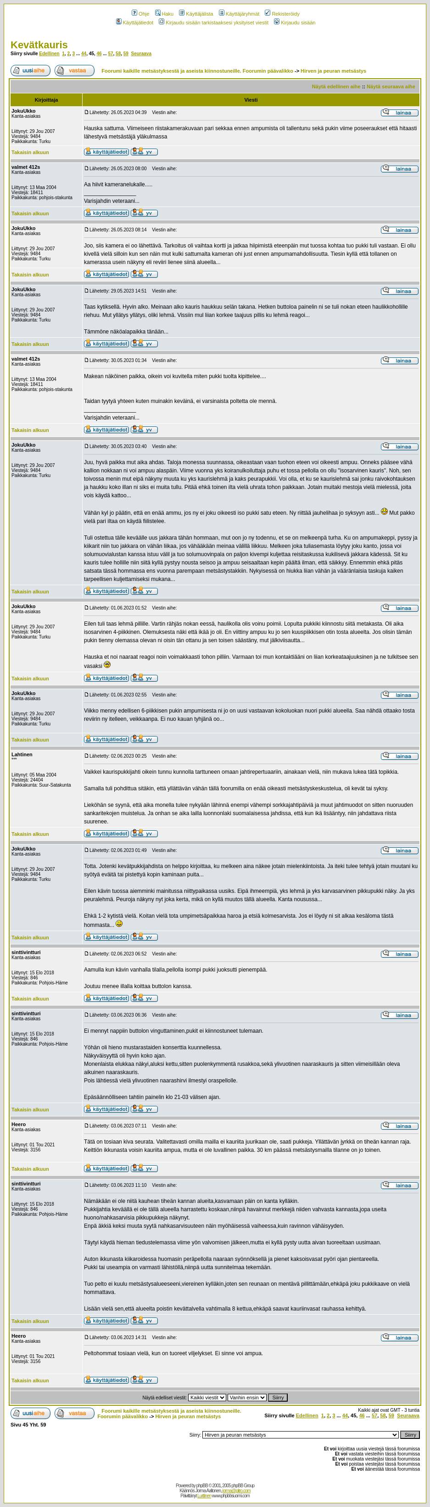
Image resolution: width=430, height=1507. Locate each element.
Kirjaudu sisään (294, 22)
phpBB (202, 1485)
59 (125, 53)
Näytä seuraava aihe (391, 86)
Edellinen (49, 53)
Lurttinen (204, 1495)
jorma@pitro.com (237, 1490)
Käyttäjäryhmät (239, 14)
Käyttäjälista (196, 14)
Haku (164, 14)
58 (118, 53)
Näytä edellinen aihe (336, 86)
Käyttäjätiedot (135, 22)
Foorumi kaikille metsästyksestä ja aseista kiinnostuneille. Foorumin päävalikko (197, 71)
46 (98, 53)
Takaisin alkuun (30, 152)
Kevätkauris (39, 45)
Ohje (140, 14)
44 (83, 53)
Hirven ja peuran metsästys (333, 71)
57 (110, 53)
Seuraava (141, 53)
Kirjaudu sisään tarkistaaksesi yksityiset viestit (213, 22)
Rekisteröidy (282, 14)
